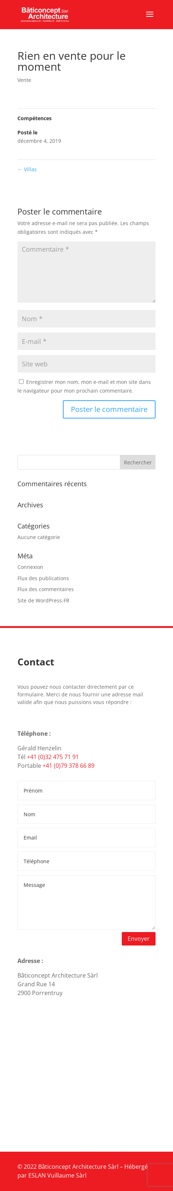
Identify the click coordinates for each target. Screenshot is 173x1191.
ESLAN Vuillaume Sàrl (57, 1175)
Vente (24, 79)
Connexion (30, 566)
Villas (27, 169)
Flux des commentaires (45, 589)
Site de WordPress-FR (43, 600)
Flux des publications (43, 578)
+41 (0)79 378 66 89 (68, 766)
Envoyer (139, 939)
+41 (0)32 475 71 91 (53, 757)
